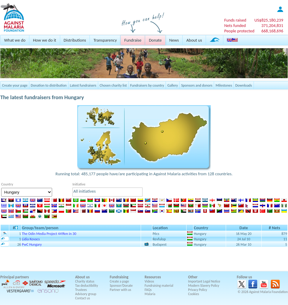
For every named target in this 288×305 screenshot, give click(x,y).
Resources (153, 277)
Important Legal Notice (204, 281)
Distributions (75, 40)
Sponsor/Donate (121, 285)
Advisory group (85, 294)
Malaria (150, 294)
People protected (239, 31)
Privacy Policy (197, 290)
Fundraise (132, 40)
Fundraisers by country (147, 85)
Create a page (119, 281)
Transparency (105, 40)
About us (194, 40)
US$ (268, 20)
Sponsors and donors (196, 85)
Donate (155, 40)
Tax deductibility (86, 285)
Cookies (193, 294)
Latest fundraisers (83, 85)
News (174, 40)
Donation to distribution (49, 85)
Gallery (172, 85)
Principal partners (14, 277)
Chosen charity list (113, 85)
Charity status (84, 281)
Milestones (224, 85)
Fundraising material (159, 285)
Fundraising (119, 277)
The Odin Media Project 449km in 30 (49, 233)
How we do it (44, 40)
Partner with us (120, 290)
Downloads (243, 85)
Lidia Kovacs (31, 239)
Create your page (15, 85)
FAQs (148, 290)
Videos (149, 281)
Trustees (81, 290)
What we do (14, 40)
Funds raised (235, 20)
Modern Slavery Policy (203, 285)
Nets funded (235, 25)
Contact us (82, 298)
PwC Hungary (32, 244)
